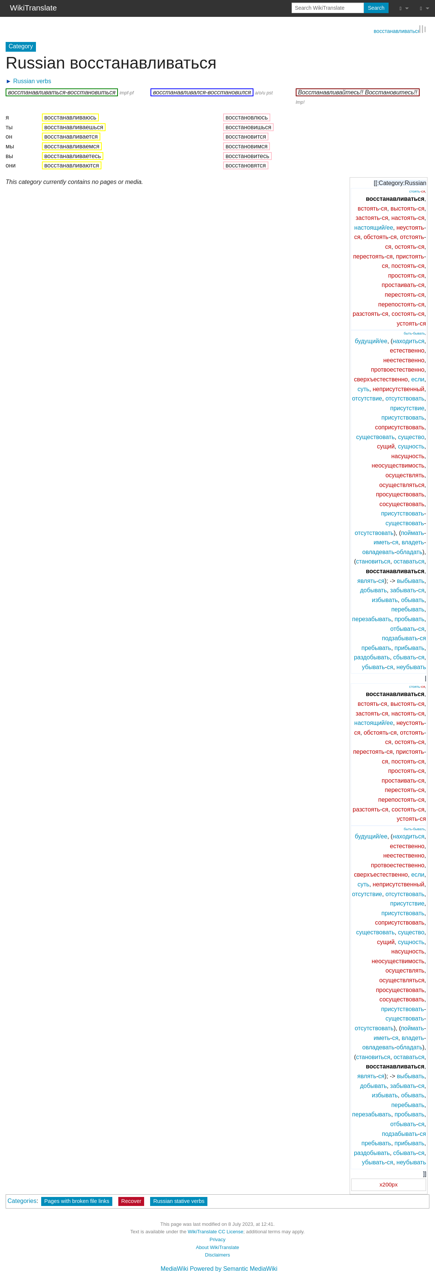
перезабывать (371, 619)
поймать (412, 532)
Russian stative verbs (178, 1200)
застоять (368, 217)
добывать (373, 590)
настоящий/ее (373, 227)
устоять (407, 323)
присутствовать (403, 417)
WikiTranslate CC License (215, 1231)
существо (411, 436)
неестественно (404, 360)
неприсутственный (399, 388)
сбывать (404, 657)
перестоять (368, 256)
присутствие (407, 408)
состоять (404, 313)
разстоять (366, 313)
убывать (373, 666)
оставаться (408, 561)
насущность (407, 456)
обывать (412, 599)
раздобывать (372, 657)
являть (367, 580)
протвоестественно (398, 369)
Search (376, 8)
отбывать (403, 628)
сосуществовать (402, 504)
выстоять (403, 208)
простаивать (399, 284)
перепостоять (397, 303)
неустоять (410, 227)
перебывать (407, 609)
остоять (405, 246)
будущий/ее (371, 340)
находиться (409, 340)
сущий (386, 446)
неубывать (411, 666)
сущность (411, 446)
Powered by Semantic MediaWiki (233, 1268)
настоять (403, 217)
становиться (373, 561)
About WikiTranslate (217, 1246)
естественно (407, 350)
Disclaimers (217, 1254)
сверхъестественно (381, 379)
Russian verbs (32, 80)
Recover (131, 1200)
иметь (382, 542)
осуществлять (405, 475)
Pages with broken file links (76, 1200)
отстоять (412, 236)
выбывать (410, 580)
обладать (409, 551)
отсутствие (367, 398)
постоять (404, 265)
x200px (389, 1184)
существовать (375, 436)
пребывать (376, 647)
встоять (368, 208)
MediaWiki (174, 1268)
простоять (402, 275)
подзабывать (400, 638)
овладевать (378, 551)
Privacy (217, 1239)
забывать (403, 590)
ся (423, 190)
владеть (413, 542)
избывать (385, 599)
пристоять (410, 256)
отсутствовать (405, 398)
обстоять (375, 236)
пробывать (410, 619)
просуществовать (400, 494)
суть (363, 388)
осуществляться (402, 484)
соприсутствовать (400, 427)
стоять (414, 190)
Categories (21, 1200)
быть (408, 333)
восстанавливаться (397, 30)
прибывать (410, 647)
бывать (419, 333)
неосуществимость (398, 465)
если (417, 379)
